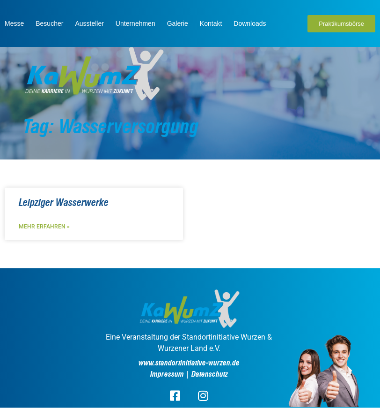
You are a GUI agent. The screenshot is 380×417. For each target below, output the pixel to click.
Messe (14, 23)
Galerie (177, 23)
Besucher (49, 23)
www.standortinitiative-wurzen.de (189, 362)
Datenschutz (209, 374)
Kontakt (211, 23)
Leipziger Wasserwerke (64, 203)
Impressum (167, 374)
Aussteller (89, 23)
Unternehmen (135, 23)
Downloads (250, 23)
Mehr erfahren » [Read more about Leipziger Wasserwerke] (44, 226)
